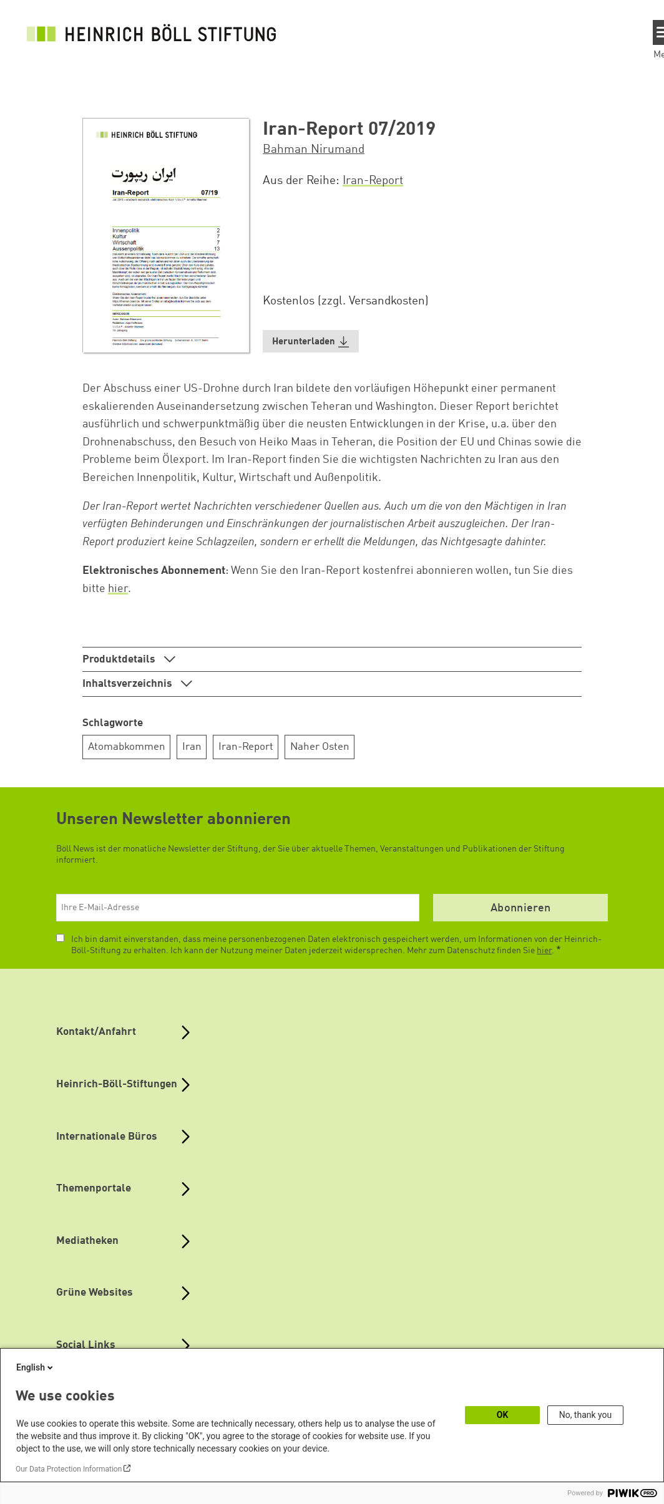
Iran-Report (373, 181)
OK (503, 1415)
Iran (192, 747)
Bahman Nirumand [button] (313, 149)
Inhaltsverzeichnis (128, 684)
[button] (311, 341)
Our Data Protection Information (69, 1469)
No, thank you (585, 1415)
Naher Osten (319, 747)
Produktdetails (120, 659)
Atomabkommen (126, 747)
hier (118, 588)
